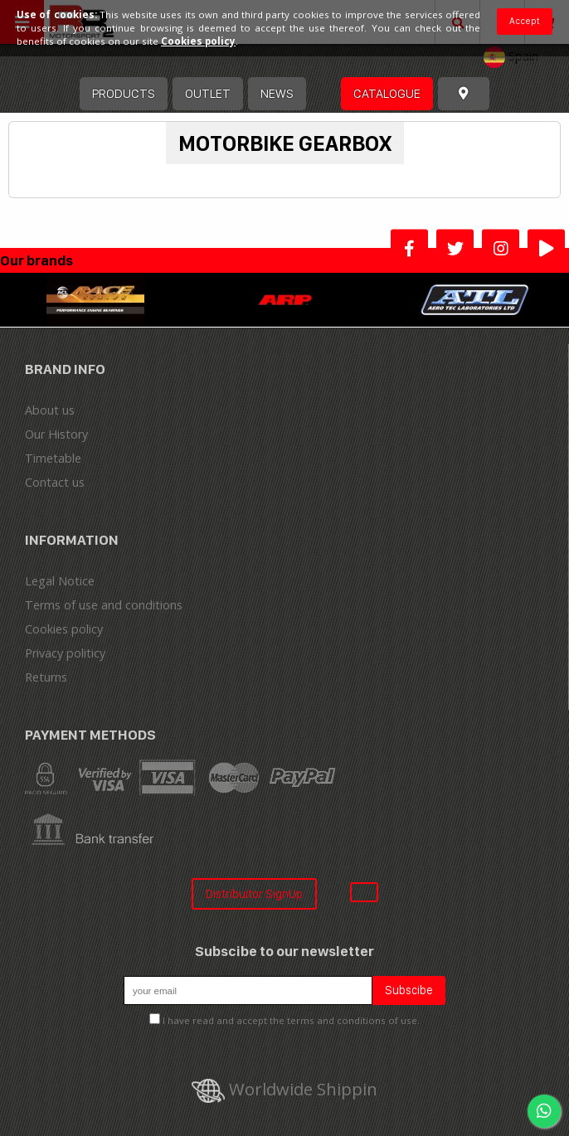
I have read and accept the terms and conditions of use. (291, 1020)
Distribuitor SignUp (254, 893)
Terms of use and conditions (103, 605)
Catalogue (387, 93)
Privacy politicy (65, 653)
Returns (46, 677)
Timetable (53, 458)
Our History (56, 434)
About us (50, 410)
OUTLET (208, 93)
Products (123, 93)
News (277, 93)
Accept (524, 21)
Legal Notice (60, 581)
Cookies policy (64, 629)
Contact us (55, 482)
